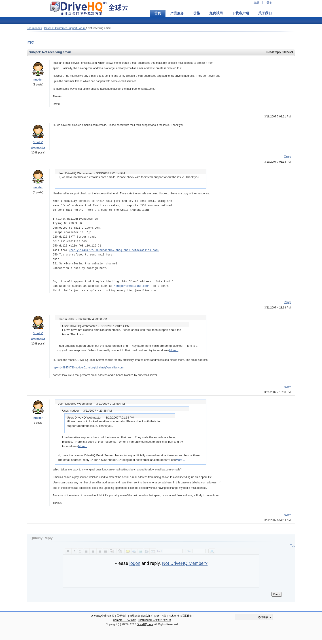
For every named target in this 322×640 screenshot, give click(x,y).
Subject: (35, 52)
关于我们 (265, 13)
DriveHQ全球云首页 (102, 615)
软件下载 (160, 615)
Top (292, 545)
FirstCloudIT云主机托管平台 (154, 620)
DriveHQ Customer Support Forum (65, 28)
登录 (269, 2)
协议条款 (134, 615)
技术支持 (173, 615)
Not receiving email (99, 28)
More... (173, 350)
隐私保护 (147, 615)
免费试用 (216, 13)
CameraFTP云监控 (124, 620)
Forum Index (34, 28)
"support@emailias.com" (131, 286)
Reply (30, 42)
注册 (256, 2)
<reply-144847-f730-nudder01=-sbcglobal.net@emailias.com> (114, 250)
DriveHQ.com (145, 624)
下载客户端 (240, 13)
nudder (38, 79)
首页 (157, 13)
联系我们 (186, 615)
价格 (196, 13)
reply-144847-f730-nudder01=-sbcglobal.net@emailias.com (88, 367)
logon (134, 563)
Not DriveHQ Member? (185, 563)
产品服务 (177, 13)
